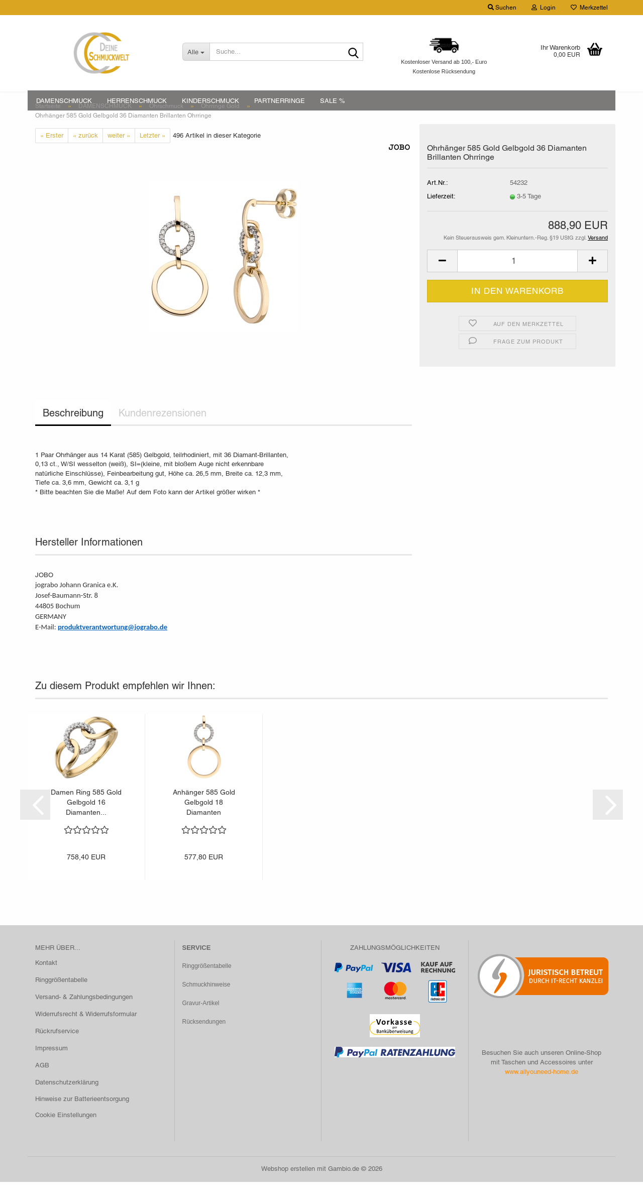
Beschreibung (73, 432)
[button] (442, 280)
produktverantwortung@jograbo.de (112, 645)
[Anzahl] (517, 280)
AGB (42, 1083)
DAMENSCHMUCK (64, 100)
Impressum (51, 1066)
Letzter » (152, 154)
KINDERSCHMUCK (210, 100)
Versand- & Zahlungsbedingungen (84, 1016)
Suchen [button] (502, 7)
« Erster (51, 154)
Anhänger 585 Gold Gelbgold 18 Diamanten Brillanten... (204, 821)
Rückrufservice (57, 1049)
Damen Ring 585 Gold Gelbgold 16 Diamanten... (86, 821)
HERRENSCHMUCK (137, 100)
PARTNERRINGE (279, 100)
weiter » (119, 154)
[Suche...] (195, 52)
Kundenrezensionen (162, 432)
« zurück (85, 154)
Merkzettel (589, 7)
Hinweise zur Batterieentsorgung (82, 1118)
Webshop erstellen (288, 1187)
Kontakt (46, 982)
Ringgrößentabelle (61, 999)
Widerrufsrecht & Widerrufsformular (86, 1032)
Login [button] (543, 7)
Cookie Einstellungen (65, 1134)
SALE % (332, 100)
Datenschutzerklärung (66, 1101)
